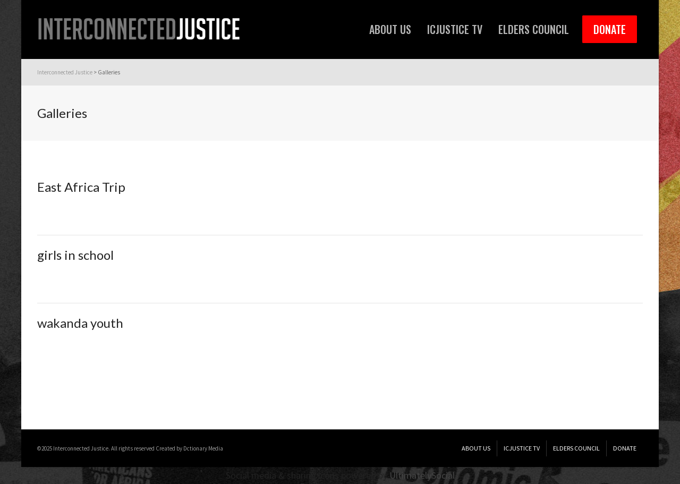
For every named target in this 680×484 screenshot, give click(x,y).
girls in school (75, 254)
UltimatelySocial (422, 475)
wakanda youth (80, 322)
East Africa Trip (81, 186)
